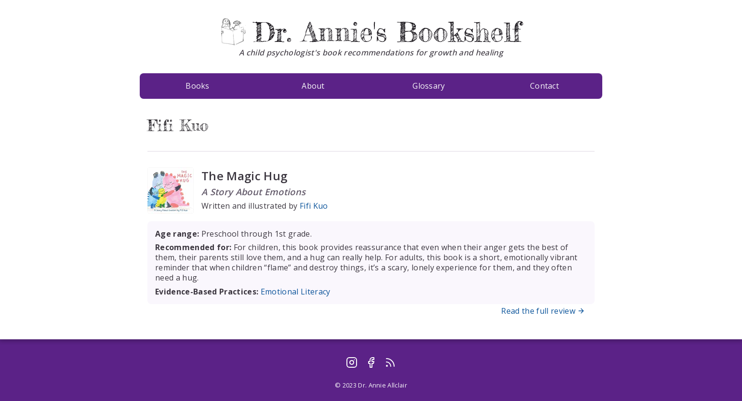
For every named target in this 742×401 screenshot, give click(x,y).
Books (198, 85)
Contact (544, 85)
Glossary (428, 85)
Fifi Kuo (314, 205)
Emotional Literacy (296, 291)
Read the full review (544, 311)
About (313, 85)
